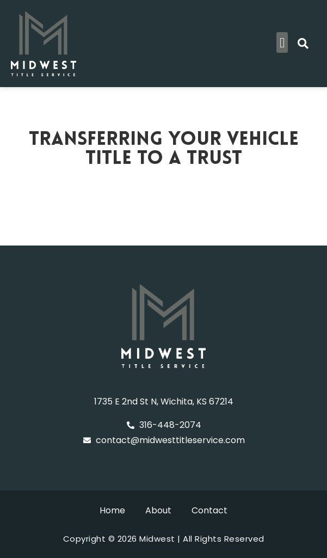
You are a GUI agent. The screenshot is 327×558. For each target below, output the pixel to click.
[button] (282, 42)
